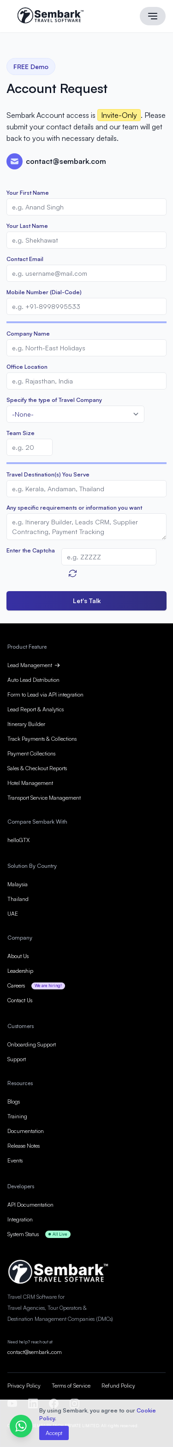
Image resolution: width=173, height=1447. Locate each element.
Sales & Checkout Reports (37, 768)
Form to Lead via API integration (45, 694)
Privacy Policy (24, 1385)
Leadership (20, 970)
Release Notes (23, 1145)
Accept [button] (54, 1433)
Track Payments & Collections (42, 738)
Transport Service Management (44, 797)
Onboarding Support (31, 1044)
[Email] (86, 273)
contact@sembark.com (34, 1351)
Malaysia (17, 884)
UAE (12, 913)
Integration (20, 1219)
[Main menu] (153, 16)
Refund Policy (118, 1385)
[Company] (86, 347)
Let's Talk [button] (87, 600)
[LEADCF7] (86, 488)
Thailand (18, 898)
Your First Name (27, 192)
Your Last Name (27, 225)
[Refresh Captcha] (73, 573)
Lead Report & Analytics (35, 709)
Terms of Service (71, 1385)
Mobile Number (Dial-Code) (44, 292)
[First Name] (86, 206)
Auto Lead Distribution (33, 679)
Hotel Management (30, 782)
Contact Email (24, 259)
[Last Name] (86, 240)
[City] (86, 380)
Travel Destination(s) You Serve (47, 474)
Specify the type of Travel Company (54, 399)
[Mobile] (86, 306)
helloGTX (18, 840)
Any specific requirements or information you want (74, 507)
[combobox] (75, 414)
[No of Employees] (29, 447)
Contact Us (19, 1000)
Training (17, 1116)
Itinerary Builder (26, 724)
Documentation (25, 1130)
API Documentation (30, 1204)
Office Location (27, 366)
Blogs (13, 1101)
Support (16, 1059)
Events (15, 1160)
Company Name (28, 333)
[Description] (86, 526)
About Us (18, 956)
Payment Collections (31, 753)
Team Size (20, 433)
